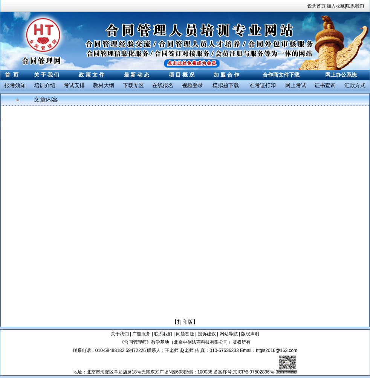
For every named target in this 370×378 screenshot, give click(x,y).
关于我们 (120, 334)
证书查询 (325, 85)
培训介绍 (44, 85)
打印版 (185, 322)
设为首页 (316, 6)
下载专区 (133, 85)
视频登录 (192, 85)
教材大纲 (103, 85)
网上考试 (295, 85)
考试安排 (74, 85)
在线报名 (162, 85)
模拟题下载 (226, 85)
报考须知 (15, 85)
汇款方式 (354, 85)
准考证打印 (262, 85)
